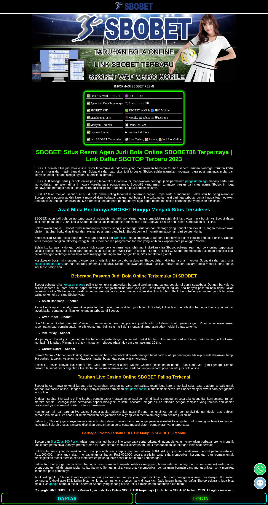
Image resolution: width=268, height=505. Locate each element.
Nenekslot (120, 237)
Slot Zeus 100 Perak (64, 441)
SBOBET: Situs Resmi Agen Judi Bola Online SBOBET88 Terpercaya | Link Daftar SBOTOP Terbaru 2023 (131, 490)
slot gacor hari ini (136, 389)
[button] (260, 483)
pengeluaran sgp (196, 181)
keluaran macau (74, 284)
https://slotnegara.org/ (48, 263)
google (53, 483)
